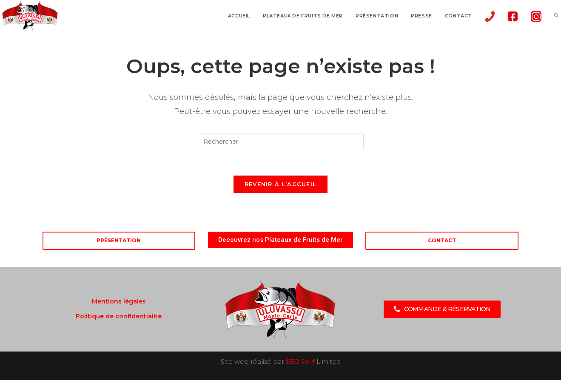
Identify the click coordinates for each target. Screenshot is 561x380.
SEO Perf (300, 361)
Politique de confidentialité (119, 316)
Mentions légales (119, 301)
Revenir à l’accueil (281, 184)
